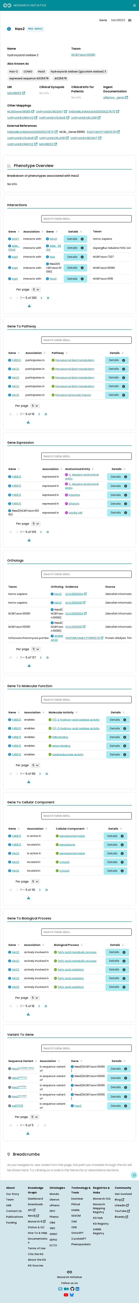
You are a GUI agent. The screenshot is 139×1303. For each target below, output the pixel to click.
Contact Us (14, 1211)
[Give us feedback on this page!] (134, 1175)
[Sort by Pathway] (66, 352)
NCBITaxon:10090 (83, 55)
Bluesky (121, 1217)
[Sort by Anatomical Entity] (92, 468)
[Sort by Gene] (18, 231)
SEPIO (53, 1240)
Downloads (35, 1204)
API (31, 1210)
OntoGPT (77, 1233)
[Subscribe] (60, 1288)
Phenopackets (81, 1244)
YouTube (122, 1211)
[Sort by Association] (42, 231)
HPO (52, 1211)
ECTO (53, 1245)
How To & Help (37, 1233)
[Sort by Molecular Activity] (76, 712)
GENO (53, 1234)
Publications (14, 1217)
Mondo (54, 1194)
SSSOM (76, 1216)
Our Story (12, 1194)
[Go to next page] (40, 298)
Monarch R (36, 1221)
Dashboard (35, 1198)
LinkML (75, 1210)
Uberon (54, 1199)
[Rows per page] (36, 289)
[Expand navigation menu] (134, 5)
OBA (52, 1222)
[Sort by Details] (80, 231)
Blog (119, 1199)
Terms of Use (36, 1248)
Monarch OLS (102, 1198)
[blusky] (72, 1295)
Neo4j (33, 1216)
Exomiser (77, 1198)
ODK (74, 1227)
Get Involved (123, 1194)
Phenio (54, 1217)
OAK (74, 1221)
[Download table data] (28, 306)
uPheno (55, 1205)
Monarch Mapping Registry (99, 1208)
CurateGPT (78, 1239)
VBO (52, 1228)
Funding (11, 1222)
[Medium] (66, 1288)
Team (10, 1199)
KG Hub (98, 1218)
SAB (8, 1205)
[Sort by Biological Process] (81, 944)
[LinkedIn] (77, 1288)
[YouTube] (66, 1295)
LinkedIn (122, 1205)
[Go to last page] (47, 298)
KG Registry (101, 1223)
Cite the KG (35, 1254)
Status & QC (36, 1227)
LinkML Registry (98, 1231)
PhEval (75, 1204)
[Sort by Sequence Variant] (35, 1061)
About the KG (37, 1260)
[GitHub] (72, 1288)
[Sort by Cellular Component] (87, 828)
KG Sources (35, 1265)
